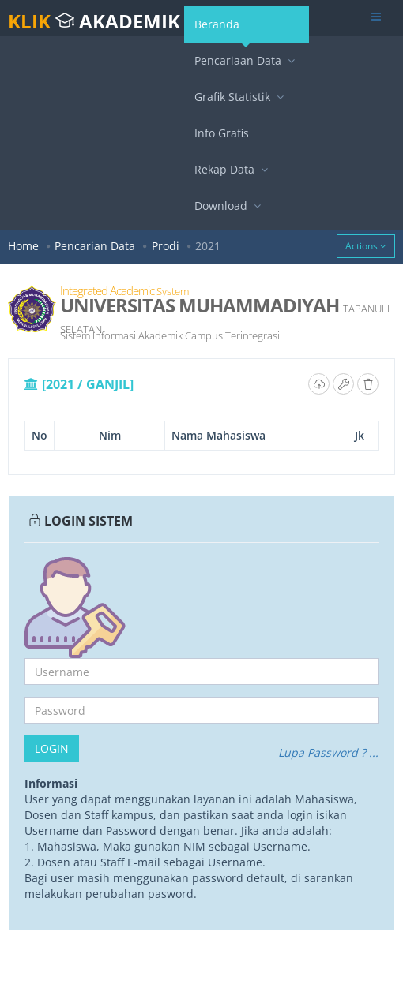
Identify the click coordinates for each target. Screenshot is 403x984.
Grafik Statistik (241, 96)
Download (229, 205)
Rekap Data (233, 169)
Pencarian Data (95, 245)
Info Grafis (221, 132)
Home (23, 245)
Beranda (222, 30)
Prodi (165, 245)
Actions (365, 246)
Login (52, 748)
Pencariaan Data (246, 60)
